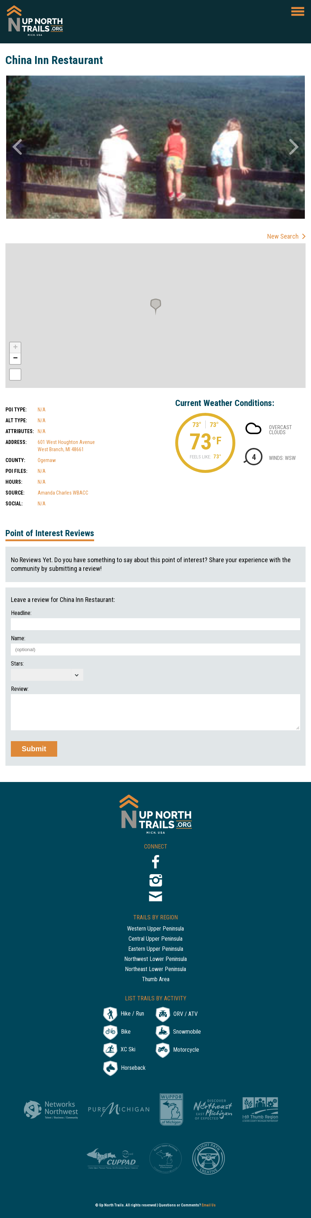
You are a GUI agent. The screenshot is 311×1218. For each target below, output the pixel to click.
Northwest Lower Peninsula (155, 959)
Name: (18, 638)
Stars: (17, 664)
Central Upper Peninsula (155, 939)
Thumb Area (155, 979)
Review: (20, 689)
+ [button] (15, 347)
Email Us (209, 1205)
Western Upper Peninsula (155, 929)
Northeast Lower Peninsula (155, 969)
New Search (283, 236)
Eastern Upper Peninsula (155, 949)
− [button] (15, 358)
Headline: (21, 613)
